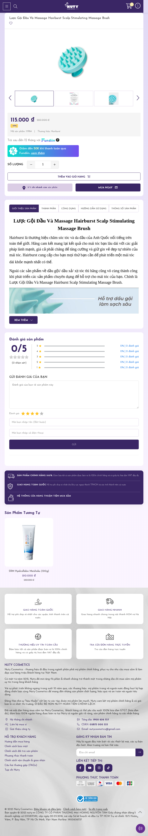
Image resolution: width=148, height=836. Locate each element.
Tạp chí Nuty (12, 770)
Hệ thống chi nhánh (21, 719)
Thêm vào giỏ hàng (74, 177)
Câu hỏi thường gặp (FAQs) (21, 765)
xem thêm (38, 153)
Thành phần (48, 208)
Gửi (74, 444)
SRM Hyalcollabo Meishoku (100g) (29, 571)
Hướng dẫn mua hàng (17, 741)
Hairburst (55, 131)
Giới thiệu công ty (20, 729)
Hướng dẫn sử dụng (93, 208)
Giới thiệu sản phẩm (24, 208)
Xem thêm (23, 321)
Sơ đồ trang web (98, 809)
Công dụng (68, 208)
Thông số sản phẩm (123, 208)
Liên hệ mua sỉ (18, 724)
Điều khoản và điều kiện (47, 809)
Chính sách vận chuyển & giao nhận (25, 760)
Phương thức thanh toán (19, 756)
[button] (10, 98)
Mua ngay (108, 188)
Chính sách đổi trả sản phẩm (21, 751)
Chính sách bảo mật (16, 746)
